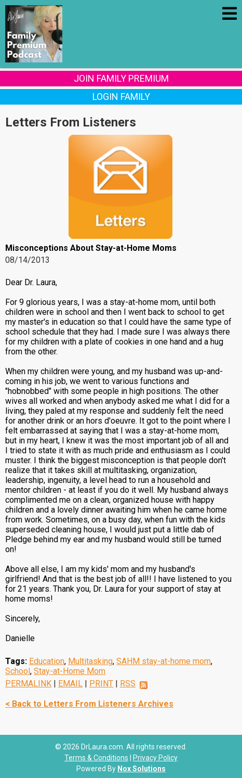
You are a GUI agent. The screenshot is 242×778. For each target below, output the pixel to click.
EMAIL (70, 683)
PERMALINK (28, 683)
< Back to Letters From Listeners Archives (89, 704)
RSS (128, 683)
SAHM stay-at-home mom (163, 661)
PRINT (101, 683)
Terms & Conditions (96, 758)
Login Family (121, 96)
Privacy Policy (155, 758)
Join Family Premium (121, 78)
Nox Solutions (141, 768)
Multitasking (90, 661)
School (17, 671)
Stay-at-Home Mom (69, 671)
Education (46, 661)
